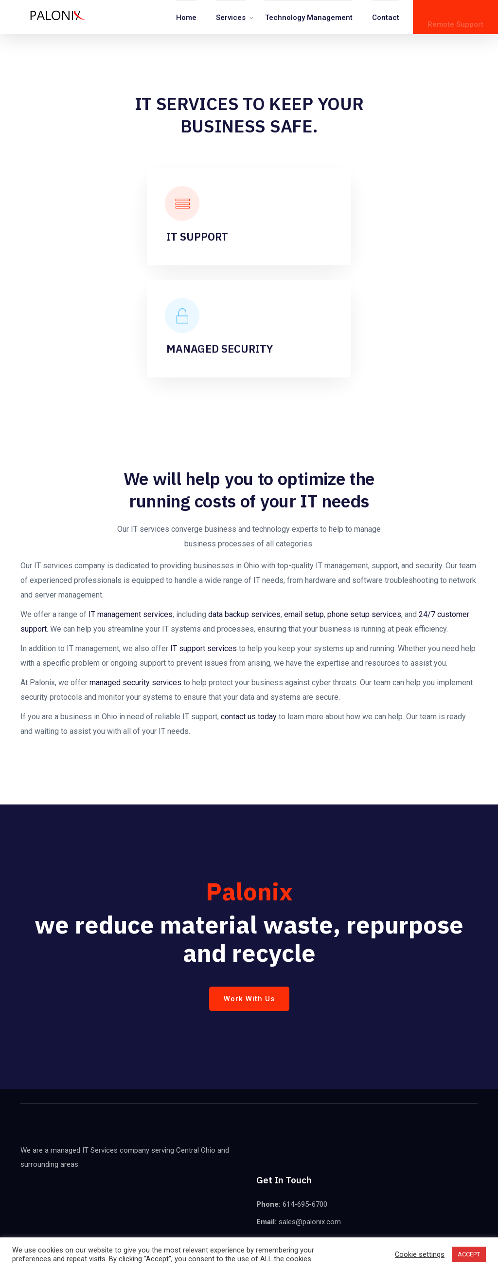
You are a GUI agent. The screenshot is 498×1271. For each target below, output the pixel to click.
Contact (385, 17)
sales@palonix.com (309, 1221)
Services (231, 17)
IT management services (131, 614)
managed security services (135, 682)
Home (186, 17)
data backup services (244, 614)
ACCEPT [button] (469, 1254)
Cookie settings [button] (420, 1254)
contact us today (249, 716)
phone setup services (364, 614)
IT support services (203, 648)
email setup (304, 614)
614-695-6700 (305, 1204)
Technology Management (309, 17)
